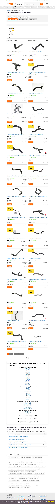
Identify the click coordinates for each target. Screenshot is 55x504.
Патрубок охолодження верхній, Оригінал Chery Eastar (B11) (37, 282)
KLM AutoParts (11, 34)
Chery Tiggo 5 (27, 385)
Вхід (47, 0)
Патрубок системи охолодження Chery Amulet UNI (16, 302)
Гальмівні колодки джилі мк (36, 462)
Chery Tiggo (28, 383)
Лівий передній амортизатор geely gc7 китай (16, 474)
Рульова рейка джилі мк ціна (40, 469)
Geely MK (28, 399)
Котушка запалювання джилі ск (40, 464)
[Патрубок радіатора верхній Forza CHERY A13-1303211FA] (17, 338)
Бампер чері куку (36, 471)
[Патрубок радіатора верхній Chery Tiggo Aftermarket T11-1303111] (38, 109)
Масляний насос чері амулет (28, 464)
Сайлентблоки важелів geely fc (34, 467)
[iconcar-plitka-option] (46, 40)
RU (10, 0)
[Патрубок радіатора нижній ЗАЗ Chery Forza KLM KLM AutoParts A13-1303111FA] (38, 213)
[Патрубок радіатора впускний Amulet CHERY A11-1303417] (16, 213)
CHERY (11, 28)
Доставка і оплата (36, 0)
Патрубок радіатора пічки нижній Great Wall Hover (38, 197)
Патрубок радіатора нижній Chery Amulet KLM (37, 156)
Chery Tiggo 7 (27, 387)
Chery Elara (28, 376)
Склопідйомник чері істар (13, 485)
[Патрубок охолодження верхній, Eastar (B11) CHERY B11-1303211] (38, 276)
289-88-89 (19, 3)
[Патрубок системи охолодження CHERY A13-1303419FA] (38, 234)
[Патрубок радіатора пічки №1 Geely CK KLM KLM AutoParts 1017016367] (38, 317)
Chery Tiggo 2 (27, 384)
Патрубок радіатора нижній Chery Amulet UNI (15, 72)
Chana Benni (27, 422)
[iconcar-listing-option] (47, 40)
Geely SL (27, 402)
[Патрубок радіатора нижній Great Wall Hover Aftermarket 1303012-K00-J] (17, 109)
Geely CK (28, 391)
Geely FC (27, 394)
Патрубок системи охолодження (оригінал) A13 (16, 135)
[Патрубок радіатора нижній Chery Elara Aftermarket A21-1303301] (38, 88)
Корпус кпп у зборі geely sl (24, 485)
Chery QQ (28, 382)
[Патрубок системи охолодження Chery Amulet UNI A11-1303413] (17, 296)
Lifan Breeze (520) (27, 414)
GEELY (11, 30)
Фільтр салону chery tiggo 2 (26, 490)
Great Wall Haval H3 (27, 406)
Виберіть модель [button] (23, 19)
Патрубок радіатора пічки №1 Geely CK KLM (37, 323)
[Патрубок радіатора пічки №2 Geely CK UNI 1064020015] (17, 255)
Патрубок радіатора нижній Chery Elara (36, 93)
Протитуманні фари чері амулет (25, 462)
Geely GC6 (28, 396)
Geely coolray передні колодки (14, 490)
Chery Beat (28, 372)
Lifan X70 (27, 416)
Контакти (42, 0)
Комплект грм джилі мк (13, 462)
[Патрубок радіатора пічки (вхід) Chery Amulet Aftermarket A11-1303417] (17, 46)
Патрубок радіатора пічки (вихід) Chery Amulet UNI (16, 177)
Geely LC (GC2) (28, 398)
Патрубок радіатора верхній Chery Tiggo (36, 114)
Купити (9, 59)
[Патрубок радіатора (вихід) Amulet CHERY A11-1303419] (38, 171)
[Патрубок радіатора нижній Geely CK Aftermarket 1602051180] (38, 46)
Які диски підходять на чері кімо (26, 471)
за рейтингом (15, 40)
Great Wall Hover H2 (28, 408)
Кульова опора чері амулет (37, 460)
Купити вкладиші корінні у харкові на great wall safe (31, 483)
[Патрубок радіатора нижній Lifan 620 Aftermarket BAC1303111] (38, 338)
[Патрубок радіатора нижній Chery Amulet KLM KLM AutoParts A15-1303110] (38, 150)
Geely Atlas (28, 390)
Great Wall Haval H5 (27, 407)
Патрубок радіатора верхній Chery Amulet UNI (16, 93)
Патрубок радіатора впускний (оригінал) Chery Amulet (16, 219)
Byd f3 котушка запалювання (39, 476)
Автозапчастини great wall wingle (14, 469)
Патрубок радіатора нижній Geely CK (35, 51)
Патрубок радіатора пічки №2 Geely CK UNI (15, 260)
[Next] (24, 357)
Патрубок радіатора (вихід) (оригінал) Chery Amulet (37, 177)
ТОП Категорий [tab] (10, 457)
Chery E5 (27, 373)
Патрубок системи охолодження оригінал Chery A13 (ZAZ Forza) (16, 240)
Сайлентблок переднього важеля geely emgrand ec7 (17, 467)
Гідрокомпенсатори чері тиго (30, 474)
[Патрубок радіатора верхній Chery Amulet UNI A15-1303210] (17, 88)
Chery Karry (28, 379)
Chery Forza (28, 377)
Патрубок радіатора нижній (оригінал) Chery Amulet (15, 157)
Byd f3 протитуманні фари (13, 471)
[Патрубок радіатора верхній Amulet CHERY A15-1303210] (38, 67)
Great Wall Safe (28, 410)
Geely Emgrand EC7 (27, 393)
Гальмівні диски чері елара (13, 478)
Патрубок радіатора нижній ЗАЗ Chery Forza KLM (38, 218)
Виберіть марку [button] (13, 19)
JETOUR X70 (27, 425)
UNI (9, 37)
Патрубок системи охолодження (35, 239)
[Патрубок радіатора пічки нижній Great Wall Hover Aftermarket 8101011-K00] (38, 192)
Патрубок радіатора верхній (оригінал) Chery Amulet (37, 73)
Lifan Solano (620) (28, 415)
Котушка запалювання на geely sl (14, 483)
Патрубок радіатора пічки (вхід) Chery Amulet (15, 51)
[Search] (41, 4)
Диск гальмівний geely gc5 (25, 478)
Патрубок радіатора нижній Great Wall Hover (15, 114)
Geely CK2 (28, 392)
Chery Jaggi (28, 378)
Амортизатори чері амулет (26, 460)
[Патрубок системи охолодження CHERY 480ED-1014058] (38, 296)
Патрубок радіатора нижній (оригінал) (36, 135)
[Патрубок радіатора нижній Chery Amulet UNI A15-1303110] (17, 67)
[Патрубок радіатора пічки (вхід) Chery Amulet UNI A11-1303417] (17, 192)
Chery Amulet (27, 371)
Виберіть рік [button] (32, 19)
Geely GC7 (28, 397)
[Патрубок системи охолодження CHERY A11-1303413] (17, 317)
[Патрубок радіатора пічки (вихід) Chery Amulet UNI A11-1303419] (17, 171)
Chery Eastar (27, 374)
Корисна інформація (43, 499)
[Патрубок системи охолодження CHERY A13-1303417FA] (38, 255)
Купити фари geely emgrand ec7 (28, 469)
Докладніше (29, 502)
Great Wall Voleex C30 (28, 411)
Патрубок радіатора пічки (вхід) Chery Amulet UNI (16, 197)
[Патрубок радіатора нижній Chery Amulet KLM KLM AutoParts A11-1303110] (17, 276)
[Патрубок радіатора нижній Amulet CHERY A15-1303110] (17, 150)
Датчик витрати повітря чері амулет (15, 464)
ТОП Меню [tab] (17, 457)
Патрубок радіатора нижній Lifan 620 (35, 343)
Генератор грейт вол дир (36, 478)
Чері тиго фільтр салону (28, 476)
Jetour (9, 31)
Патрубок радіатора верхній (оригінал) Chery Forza (16, 343)
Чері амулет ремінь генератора (14, 460)
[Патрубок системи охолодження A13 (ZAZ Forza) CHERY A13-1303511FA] (16, 234)
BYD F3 (27, 419)
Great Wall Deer (28, 405)
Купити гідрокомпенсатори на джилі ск (15, 476)
